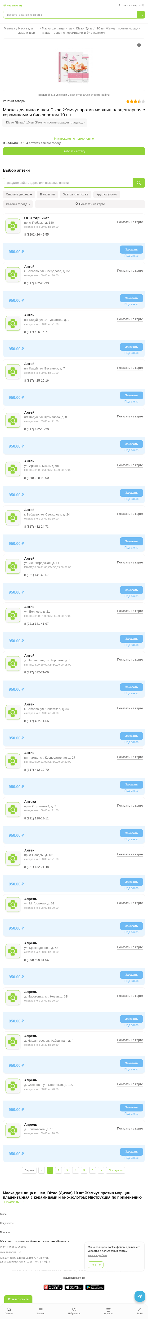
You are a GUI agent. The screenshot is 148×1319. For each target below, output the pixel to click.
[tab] (90, 204)
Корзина (108, 1311)
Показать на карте (130, 222)
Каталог (40, 1311)
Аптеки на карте (132, 5)
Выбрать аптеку (74, 151)
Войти (140, 1311)
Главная (9, 1311)
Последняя (115, 1170)
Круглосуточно (106, 194)
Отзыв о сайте (18, 1299)
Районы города (18, 204)
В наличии (47, 194)
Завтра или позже (75, 194)
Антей (29, 267)
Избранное (74, 1311)
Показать (11, 1202)
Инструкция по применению (74, 138)
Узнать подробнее (97, 1255)
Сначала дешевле (19, 194)
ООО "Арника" (36, 218)
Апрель (30, 899)
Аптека (30, 802)
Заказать (131, 249)
